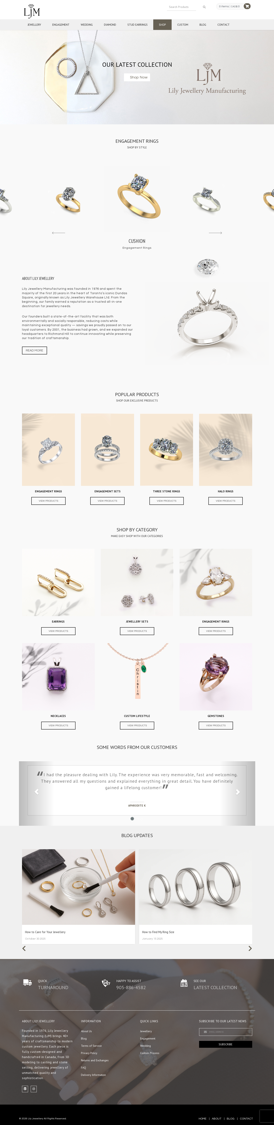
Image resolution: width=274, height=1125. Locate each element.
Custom (182, 24)
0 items (224, 6)
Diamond (110, 24)
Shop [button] (162, 24)
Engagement (60, 24)
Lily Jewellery (35, 1118)
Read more (34, 350)
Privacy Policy (89, 1053)
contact (246, 1119)
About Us (86, 1031)
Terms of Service (91, 1046)
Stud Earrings (137, 24)
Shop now (138, 77)
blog (230, 1119)
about (216, 1119)
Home (202, 1119)
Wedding (87, 24)
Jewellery (34, 24)
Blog (202, 24)
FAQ (83, 1067)
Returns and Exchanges (95, 1060)
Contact (223, 24)
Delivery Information (93, 1075)
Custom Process (149, 1053)
